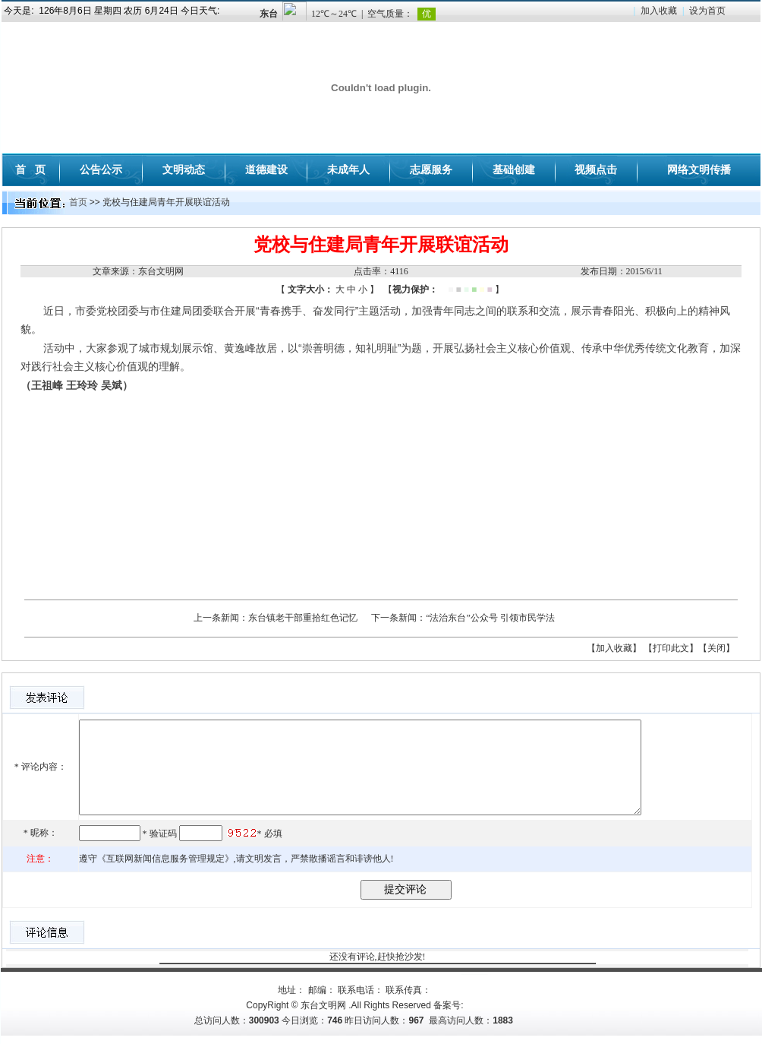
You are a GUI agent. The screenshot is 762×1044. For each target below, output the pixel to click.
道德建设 (266, 169)
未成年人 (348, 169)
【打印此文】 (671, 648)
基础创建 (514, 169)
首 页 (30, 169)
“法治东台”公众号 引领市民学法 (490, 617)
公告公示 (101, 169)
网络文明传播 (699, 169)
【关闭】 (716, 648)
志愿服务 (431, 169)
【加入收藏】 (614, 648)
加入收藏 (659, 10)
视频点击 (596, 169)
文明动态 (183, 169)
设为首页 (707, 10)
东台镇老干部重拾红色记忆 (302, 617)
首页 (78, 202)
